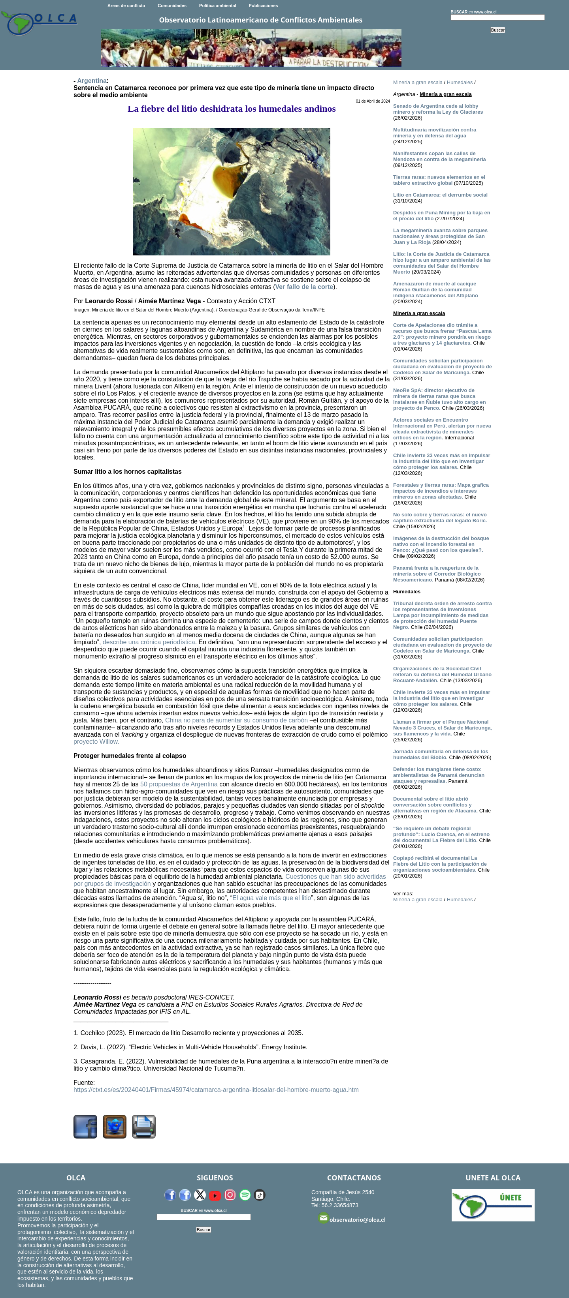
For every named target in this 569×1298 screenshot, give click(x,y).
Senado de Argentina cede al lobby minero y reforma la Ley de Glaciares (438, 109)
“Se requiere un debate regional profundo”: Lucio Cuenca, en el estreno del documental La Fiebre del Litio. (441, 834)
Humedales (460, 82)
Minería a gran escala (418, 82)
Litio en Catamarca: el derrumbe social (440, 195)
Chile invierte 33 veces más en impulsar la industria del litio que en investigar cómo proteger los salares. (441, 461)
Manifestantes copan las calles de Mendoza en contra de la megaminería (439, 156)
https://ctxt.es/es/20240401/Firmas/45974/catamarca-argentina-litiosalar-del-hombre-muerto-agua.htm (216, 1089)
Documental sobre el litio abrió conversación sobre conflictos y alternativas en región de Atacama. (435, 805)
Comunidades (172, 5)
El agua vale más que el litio (271, 898)
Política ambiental (217, 5)
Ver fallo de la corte (304, 286)
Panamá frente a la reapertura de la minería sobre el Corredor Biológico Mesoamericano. (437, 574)
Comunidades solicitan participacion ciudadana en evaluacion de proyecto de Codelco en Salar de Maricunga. (442, 366)
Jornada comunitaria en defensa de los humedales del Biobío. (440, 754)
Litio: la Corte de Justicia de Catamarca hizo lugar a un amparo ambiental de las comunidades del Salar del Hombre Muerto (442, 263)
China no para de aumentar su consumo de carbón (236, 720)
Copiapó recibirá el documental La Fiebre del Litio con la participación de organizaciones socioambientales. (440, 864)
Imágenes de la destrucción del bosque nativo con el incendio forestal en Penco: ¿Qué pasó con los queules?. (441, 544)
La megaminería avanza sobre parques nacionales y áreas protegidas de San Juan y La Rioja (440, 236)
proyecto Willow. (96, 741)
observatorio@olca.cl (352, 1218)
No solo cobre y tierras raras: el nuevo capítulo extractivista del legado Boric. (440, 517)
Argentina (92, 80)
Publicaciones (263, 5)
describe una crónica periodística (149, 642)
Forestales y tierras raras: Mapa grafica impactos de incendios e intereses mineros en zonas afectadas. (441, 491)
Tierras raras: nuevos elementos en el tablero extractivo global (439, 180)
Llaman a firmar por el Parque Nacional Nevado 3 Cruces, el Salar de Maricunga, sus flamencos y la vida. (442, 728)
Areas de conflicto (126, 5)
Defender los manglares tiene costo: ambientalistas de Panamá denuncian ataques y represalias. (438, 775)
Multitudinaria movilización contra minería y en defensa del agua (434, 133)
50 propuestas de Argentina (179, 784)
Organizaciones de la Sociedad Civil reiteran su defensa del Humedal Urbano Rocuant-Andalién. (442, 674)
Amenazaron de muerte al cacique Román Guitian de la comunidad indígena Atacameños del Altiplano (435, 289)
